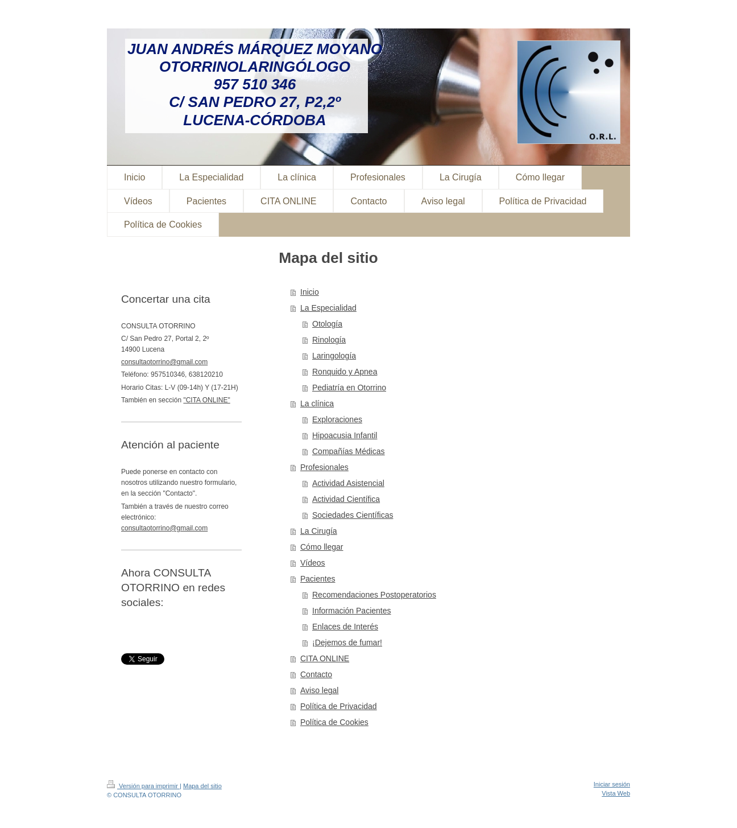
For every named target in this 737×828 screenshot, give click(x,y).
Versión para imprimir (143, 785)
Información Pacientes (351, 610)
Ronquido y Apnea (344, 371)
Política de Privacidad (338, 706)
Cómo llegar (321, 546)
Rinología (329, 339)
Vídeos (312, 562)
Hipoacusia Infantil (344, 435)
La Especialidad (328, 307)
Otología (327, 323)
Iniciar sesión (612, 784)
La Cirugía (318, 530)
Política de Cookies (334, 722)
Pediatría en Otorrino (349, 387)
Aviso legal (319, 690)
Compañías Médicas (348, 451)
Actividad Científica (346, 499)
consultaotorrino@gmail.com (164, 362)
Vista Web (616, 793)
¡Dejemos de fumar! (347, 642)
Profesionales (324, 467)
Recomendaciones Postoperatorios (374, 594)
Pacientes (317, 578)
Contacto (316, 674)
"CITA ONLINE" (206, 400)
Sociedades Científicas (352, 515)
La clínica (317, 403)
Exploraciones (337, 419)
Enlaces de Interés (345, 626)
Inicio (309, 291)
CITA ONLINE (324, 658)
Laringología (334, 355)
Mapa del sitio (202, 785)
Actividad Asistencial (348, 483)
